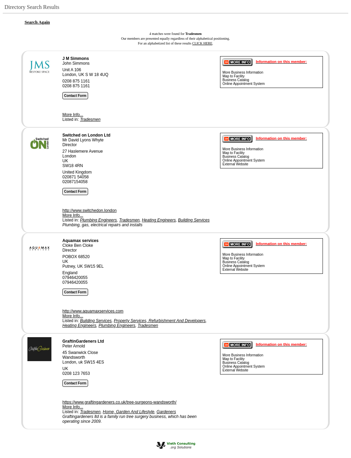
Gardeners (166, 411)
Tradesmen (90, 119)
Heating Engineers (159, 220)
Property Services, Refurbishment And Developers (160, 320)
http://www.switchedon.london (89, 210)
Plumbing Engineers (98, 220)
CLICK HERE (202, 43)
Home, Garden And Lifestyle (128, 411)
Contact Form (75, 96)
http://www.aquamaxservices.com (92, 311)
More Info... (72, 114)
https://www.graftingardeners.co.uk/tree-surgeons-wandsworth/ (119, 402)
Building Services (193, 220)
